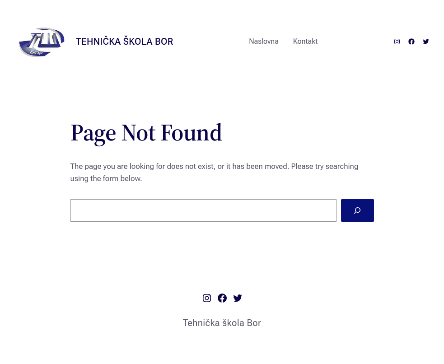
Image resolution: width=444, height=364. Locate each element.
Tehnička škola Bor (124, 41)
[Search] (357, 210)
